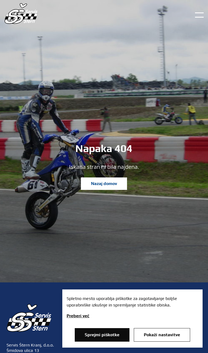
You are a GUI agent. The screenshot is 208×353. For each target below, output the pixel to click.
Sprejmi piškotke (102, 334)
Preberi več (78, 315)
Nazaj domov (104, 183)
